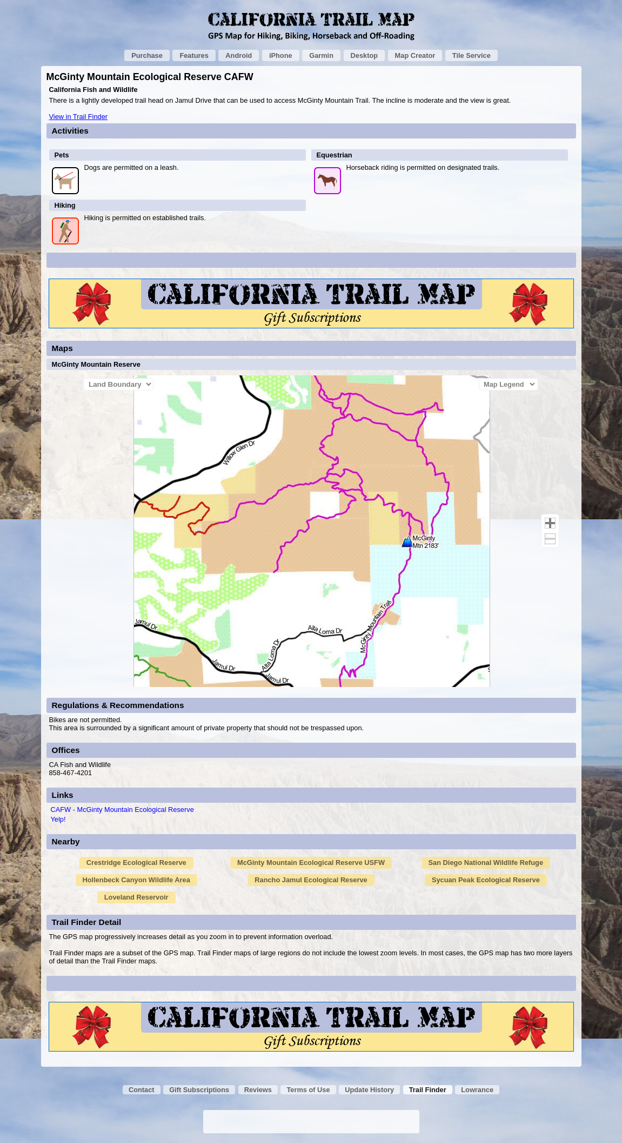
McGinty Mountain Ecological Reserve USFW (311, 862)
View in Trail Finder (78, 117)
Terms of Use (308, 1090)
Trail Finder (427, 1090)
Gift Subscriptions (199, 1090)
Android (238, 55)
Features (193, 55)
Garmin (321, 55)
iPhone (280, 55)
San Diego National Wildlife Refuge (486, 862)
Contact (142, 1090)
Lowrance (477, 1090)
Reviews (258, 1090)
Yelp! (58, 819)
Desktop (364, 55)
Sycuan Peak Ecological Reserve (486, 880)
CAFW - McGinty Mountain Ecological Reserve (122, 809)
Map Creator (415, 55)
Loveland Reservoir (136, 897)
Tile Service (471, 55)
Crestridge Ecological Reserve (136, 862)
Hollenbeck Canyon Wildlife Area (136, 880)
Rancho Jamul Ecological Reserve (311, 880)
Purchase (147, 55)
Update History (369, 1090)
